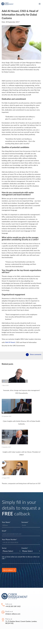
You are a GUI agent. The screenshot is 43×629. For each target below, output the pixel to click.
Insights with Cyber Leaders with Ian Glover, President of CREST (21, 453)
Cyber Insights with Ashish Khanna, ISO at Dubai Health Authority (21, 422)
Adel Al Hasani (10, 342)
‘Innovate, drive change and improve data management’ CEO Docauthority (21, 391)
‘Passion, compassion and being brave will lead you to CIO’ (21, 483)
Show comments (35, 354)
